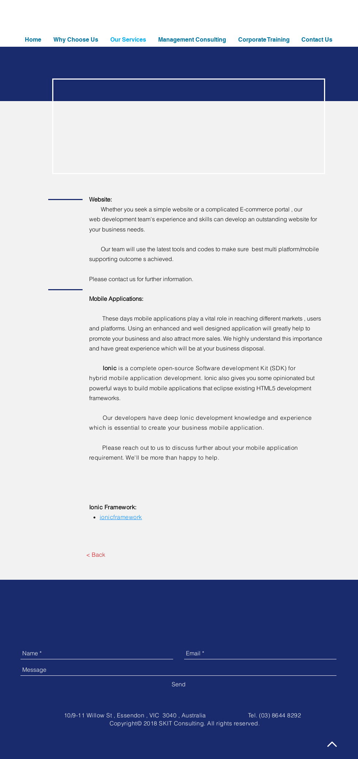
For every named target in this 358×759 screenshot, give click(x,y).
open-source (176, 368)
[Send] (179, 684)
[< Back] (95, 554)
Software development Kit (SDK (240, 368)
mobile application (135, 378)
